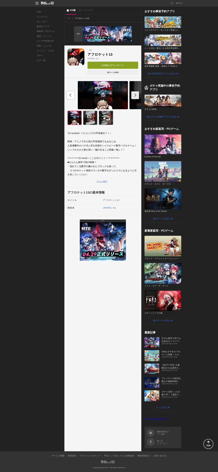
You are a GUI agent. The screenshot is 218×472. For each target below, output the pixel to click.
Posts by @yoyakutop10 (156, 419)
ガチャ (40, 55)
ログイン (179, 3)
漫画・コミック (44, 36)
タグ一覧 (41, 60)
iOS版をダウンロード (113, 65)
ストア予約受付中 (45, 41)
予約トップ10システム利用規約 (119, 455)
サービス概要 (58, 455)
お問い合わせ (159, 455)
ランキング (42, 17)
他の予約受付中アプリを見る (162, 73)
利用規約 (72, 455)
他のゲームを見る (161, 218)
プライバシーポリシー (90, 455)
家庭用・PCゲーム (46, 31)
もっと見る (161, 407)
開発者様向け (143, 455)
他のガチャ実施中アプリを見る (162, 117)
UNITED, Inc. (93, 58)
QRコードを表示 (113, 72)
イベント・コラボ (45, 50)
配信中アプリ (43, 26)
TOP (39, 12)
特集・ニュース (44, 46)
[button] (135, 95)
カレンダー (42, 21)
